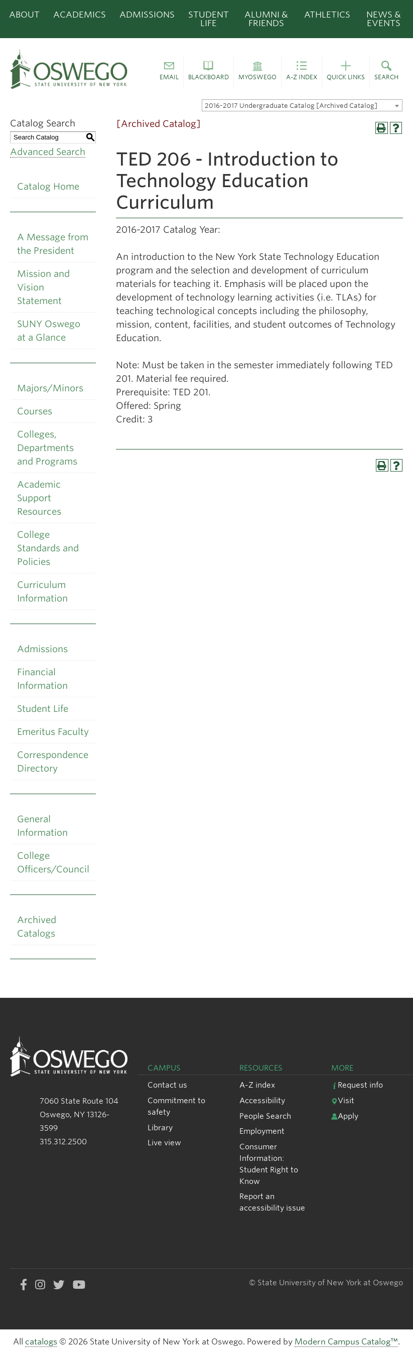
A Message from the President (52, 244)
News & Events (383, 19)
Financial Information (42, 679)
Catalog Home (48, 186)
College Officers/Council (53, 862)
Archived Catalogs (36, 927)
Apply (344, 1116)
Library (160, 1127)
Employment (262, 1131)
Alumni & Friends (266, 19)
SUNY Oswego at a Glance (48, 331)
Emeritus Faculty (53, 731)
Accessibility (262, 1100)
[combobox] (302, 105)
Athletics (327, 15)
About (24, 15)
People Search (265, 1116)
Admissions (147, 15)
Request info (357, 1085)
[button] (169, 72)
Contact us (167, 1085)
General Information (42, 826)
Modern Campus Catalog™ (346, 1341)
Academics (79, 15)
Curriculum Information (42, 591)
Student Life (208, 19)
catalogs (41, 1341)
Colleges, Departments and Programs (47, 448)
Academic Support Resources (39, 498)
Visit (342, 1100)
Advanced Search (47, 151)
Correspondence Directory (52, 761)
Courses (34, 411)
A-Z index (257, 1085)
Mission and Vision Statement (43, 287)
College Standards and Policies (48, 548)
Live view (164, 1142)
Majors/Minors (50, 388)
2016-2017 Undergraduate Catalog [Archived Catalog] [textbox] (291, 105)
